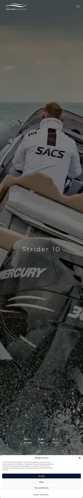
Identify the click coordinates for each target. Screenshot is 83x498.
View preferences (41, 488)
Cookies (35, 494)
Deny (41, 482)
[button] (80, 458)
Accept (41, 476)
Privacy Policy (44, 494)
